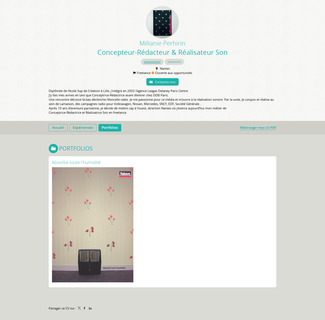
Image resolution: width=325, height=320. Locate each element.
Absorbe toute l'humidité (76, 162)
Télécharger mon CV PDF (258, 127)
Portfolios (76, 148)
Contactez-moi (165, 82)
